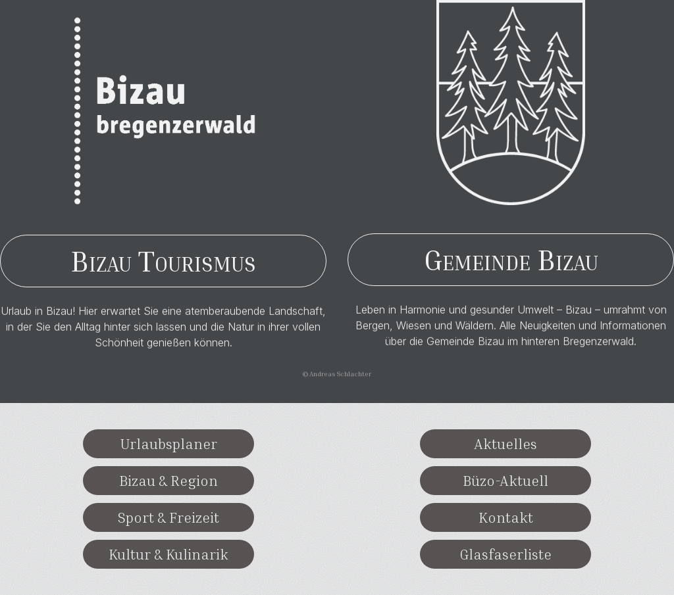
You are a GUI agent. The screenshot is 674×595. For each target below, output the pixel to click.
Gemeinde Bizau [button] (511, 259)
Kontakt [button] (506, 517)
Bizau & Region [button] (168, 480)
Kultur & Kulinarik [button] (168, 554)
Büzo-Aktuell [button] (505, 480)
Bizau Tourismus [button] (163, 260)
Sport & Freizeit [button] (168, 517)
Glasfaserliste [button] (505, 554)
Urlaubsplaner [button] (168, 443)
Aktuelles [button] (505, 443)
